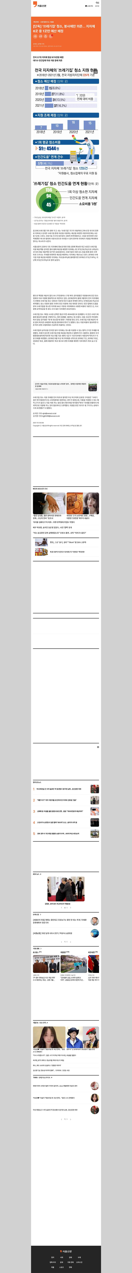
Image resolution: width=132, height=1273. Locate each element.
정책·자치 (53, 1262)
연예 (70, 1267)
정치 (52, 1257)
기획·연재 (36, 948)
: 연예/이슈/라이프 (42, 1077)
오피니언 (36, 914)
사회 (61, 1257)
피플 (52, 1267)
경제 (70, 1257)
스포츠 (61, 1267)
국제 (79, 1257)
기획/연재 (36, 22)
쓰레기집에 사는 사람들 (47, 22)
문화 (61, 1262)
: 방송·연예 (40, 1022)
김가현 (39, 44)
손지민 (35, 44)
